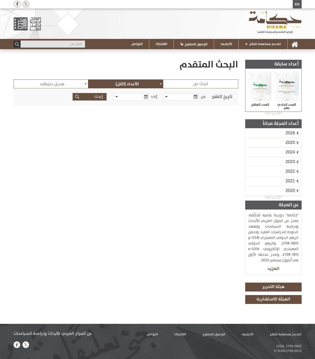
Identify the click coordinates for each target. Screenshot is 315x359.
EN (297, 4)
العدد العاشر (260, 104)
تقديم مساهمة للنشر (265, 44)
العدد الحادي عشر (286, 106)
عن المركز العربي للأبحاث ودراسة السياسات (53, 333)
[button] (290, 133)
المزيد (273, 268)
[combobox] (125, 83)
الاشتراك (161, 44)
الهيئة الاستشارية (273, 299)
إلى (156, 96)
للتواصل (137, 44)
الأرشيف (226, 44)
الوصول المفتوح (196, 44)
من (203, 96)
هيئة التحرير (273, 286)
